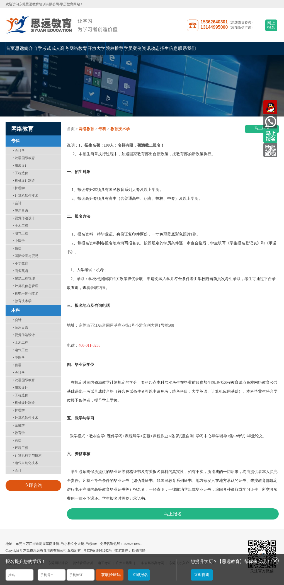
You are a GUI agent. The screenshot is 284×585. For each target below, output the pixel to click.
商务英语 (20, 271)
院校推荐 (114, 48)
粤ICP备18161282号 (97, 550)
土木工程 (20, 226)
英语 (17, 440)
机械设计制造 (24, 181)
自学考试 (42, 48)
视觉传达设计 (24, 218)
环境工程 (20, 448)
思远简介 (24, 48)
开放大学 (96, 48)
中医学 (19, 241)
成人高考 (60, 48)
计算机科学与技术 (27, 455)
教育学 (19, 433)
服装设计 (20, 166)
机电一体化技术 (25, 293)
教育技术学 (22, 301)
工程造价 (20, 173)
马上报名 (262, 128)
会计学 (19, 150)
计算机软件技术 (25, 196)
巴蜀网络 (138, 550)
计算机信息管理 (25, 286)
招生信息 (169, 48)
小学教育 (20, 263)
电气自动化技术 (25, 463)
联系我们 (187, 48)
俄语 (17, 248)
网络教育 (78, 48)
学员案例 (133, 48)
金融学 (19, 425)
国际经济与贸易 (25, 256)
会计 (17, 203)
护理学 (19, 188)
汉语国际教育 (24, 158)
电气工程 (20, 233)
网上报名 (271, 25)
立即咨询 (33, 485)
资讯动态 (151, 48)
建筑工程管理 (24, 278)
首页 (10, 48)
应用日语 (20, 211)
